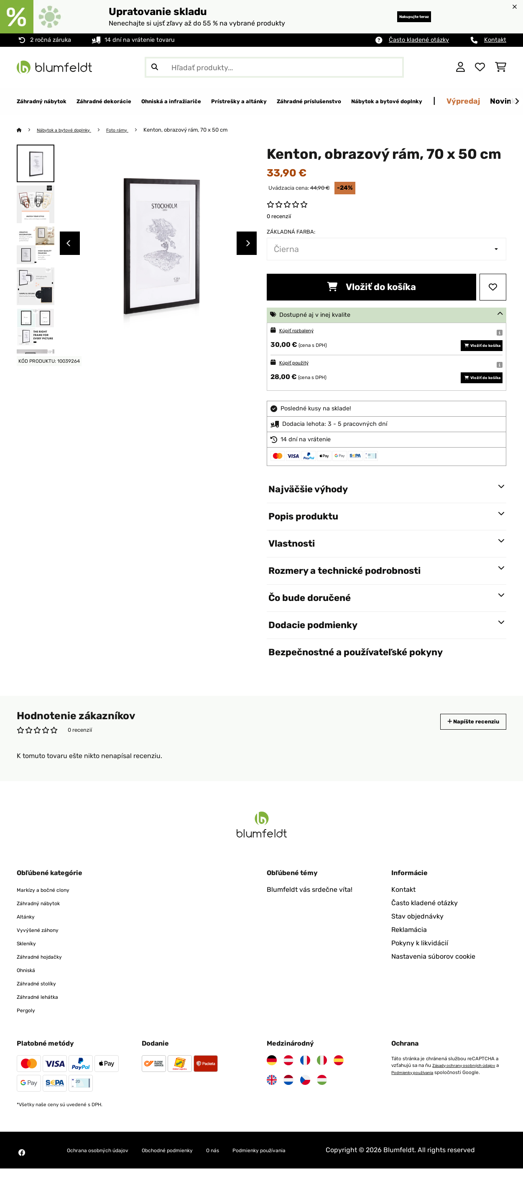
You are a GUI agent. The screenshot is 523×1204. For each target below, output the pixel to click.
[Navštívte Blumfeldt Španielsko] (339, 1086)
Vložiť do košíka (371, 287)
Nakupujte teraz (400, 16)
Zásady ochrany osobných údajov (428, 1097)
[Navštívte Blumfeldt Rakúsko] (288, 1086)
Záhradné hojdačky (47, 982)
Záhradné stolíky (43, 1009)
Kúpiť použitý (298, 375)
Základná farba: (291, 232)
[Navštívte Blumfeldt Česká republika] (305, 1105)
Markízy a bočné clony (51, 915)
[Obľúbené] (480, 67)
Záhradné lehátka (44, 1022)
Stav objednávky (417, 942)
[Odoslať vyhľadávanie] (154, 67)
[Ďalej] (516, 101)
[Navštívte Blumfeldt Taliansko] (322, 1086)
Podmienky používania (416, 1104)
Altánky (29, 942)
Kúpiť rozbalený (301, 330)
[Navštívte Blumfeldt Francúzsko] (305, 1086)
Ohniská (29, 995)
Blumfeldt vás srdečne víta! (309, 915)
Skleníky (30, 968)
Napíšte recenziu (464, 747)
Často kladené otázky (419, 39)
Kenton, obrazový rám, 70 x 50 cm (203, 130)
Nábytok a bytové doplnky (71, 130)
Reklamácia (409, 955)
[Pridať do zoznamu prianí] (493, 287)
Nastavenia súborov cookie (433, 982)
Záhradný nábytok (45, 928)
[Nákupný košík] (500, 67)
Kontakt (495, 39)
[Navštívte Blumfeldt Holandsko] (288, 1105)
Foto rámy (132, 130)
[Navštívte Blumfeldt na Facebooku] (22, 1183)
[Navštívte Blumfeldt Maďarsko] (322, 1105)
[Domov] (27, 130)
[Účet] (460, 67)
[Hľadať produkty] (274, 67)
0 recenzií (279, 217)
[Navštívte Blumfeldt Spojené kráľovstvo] (272, 1105)
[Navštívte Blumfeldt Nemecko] (272, 1086)
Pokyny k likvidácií (419, 968)
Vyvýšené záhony (44, 955)
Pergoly (29, 1035)
